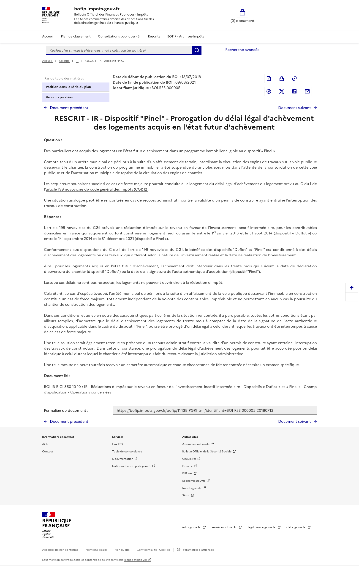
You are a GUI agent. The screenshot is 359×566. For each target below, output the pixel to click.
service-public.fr (225, 527)
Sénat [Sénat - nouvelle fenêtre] (186, 495)
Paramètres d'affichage (198, 550)
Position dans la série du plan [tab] (68, 87)
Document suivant (295, 107)
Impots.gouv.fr (191, 488)
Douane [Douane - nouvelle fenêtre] (187, 466)
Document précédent (68, 107)
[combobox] (119, 50)
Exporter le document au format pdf (268, 78)
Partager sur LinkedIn (294, 91)
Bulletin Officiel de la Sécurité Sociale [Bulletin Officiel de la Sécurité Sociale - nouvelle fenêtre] (206, 451)
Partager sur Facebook (268, 91)
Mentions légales (97, 550)
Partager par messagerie (307, 91)
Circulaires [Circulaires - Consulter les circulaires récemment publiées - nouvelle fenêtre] (189, 459)
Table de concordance (127, 451)
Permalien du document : (66, 410)
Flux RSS (117, 444)
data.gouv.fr (296, 527)
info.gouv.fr (191, 527)
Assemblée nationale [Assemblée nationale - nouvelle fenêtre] (195, 444)
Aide (45, 444)
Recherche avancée (242, 49)
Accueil (48, 36)
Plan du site (122, 550)
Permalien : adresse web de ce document (294, 78)
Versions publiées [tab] (59, 97)
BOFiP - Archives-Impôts (185, 36)
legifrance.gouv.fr (262, 527)
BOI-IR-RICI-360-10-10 (62, 386)
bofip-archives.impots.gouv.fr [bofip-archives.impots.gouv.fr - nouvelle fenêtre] (131, 466)
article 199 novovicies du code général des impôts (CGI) (94, 189)
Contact (47, 451)
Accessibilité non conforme (60, 550)
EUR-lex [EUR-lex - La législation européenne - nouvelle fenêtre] (187, 473)
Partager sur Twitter (281, 91)
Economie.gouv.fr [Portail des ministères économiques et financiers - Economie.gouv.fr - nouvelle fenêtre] (193, 481)
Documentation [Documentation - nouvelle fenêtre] (122, 459)
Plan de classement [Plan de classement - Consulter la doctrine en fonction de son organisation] (76, 36)
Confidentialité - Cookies (154, 550)
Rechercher (196, 50)
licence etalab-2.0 (135, 560)
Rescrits (154, 36)
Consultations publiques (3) (119, 36)
